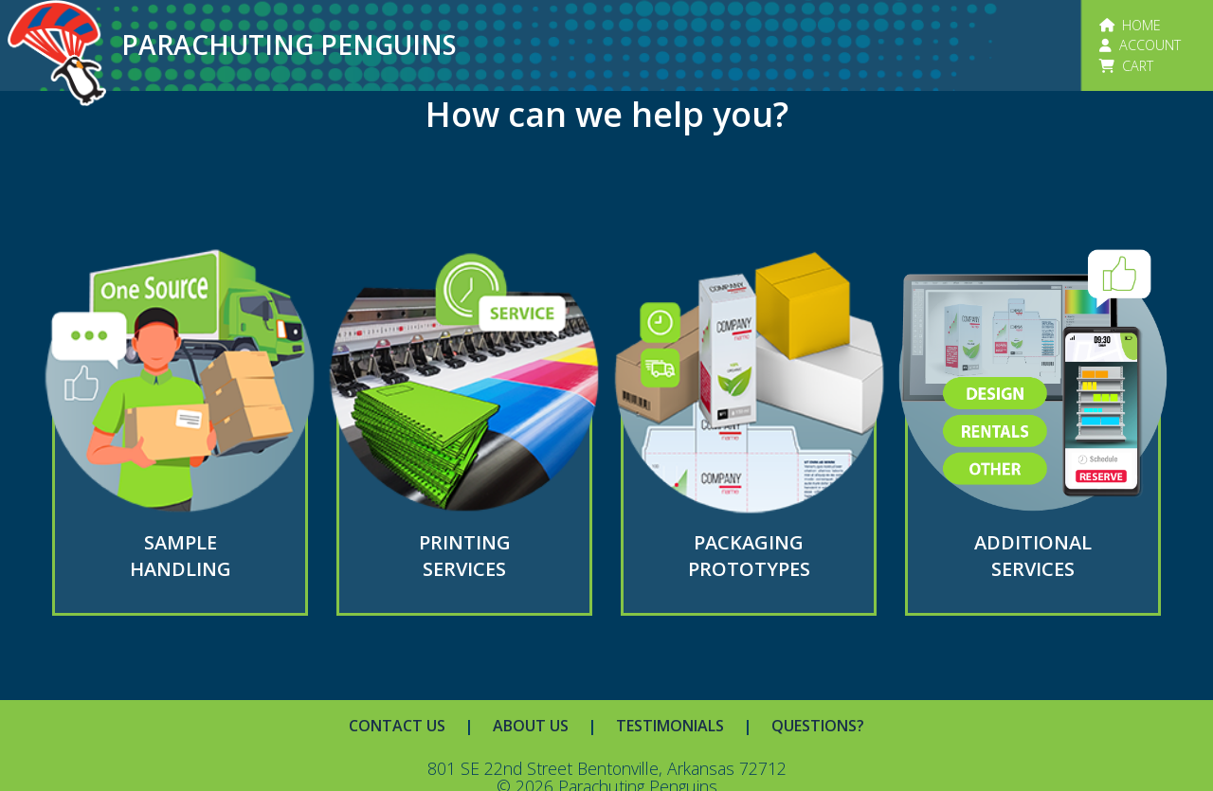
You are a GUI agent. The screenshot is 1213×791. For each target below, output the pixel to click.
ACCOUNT (1140, 45)
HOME (1130, 25)
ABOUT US (531, 725)
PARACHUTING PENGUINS (289, 45)
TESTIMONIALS (670, 725)
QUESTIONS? (817, 725)
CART (1126, 66)
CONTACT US (397, 725)
